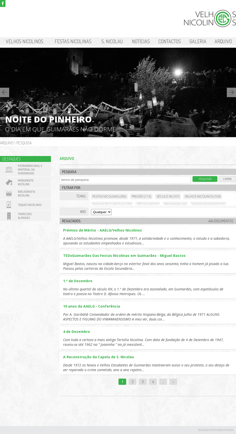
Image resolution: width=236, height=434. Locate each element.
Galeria (198, 41)
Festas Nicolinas (73, 41)
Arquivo (223, 41)
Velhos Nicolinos (24, 41)
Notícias (141, 41)
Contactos (169, 41)
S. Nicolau (112, 41)
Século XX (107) (168, 196)
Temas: (81, 196)
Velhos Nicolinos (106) (203, 196)
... (163, 382)
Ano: (83, 211)
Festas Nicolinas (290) (109, 196)
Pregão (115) (141, 196)
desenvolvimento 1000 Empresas (216, 430)
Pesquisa (24, 142)
